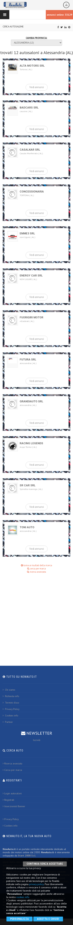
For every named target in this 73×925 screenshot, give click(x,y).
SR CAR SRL (28, 485)
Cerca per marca (12, 770)
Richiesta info (11, 696)
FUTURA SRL (28, 359)
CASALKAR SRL (30, 149)
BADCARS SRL (29, 107)
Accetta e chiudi (48, 918)
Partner (8, 722)
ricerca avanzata (36, 571)
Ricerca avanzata (12, 763)
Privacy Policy (11, 709)
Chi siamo (9, 689)
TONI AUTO (27, 527)
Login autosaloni (12, 793)
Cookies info (10, 715)
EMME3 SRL (27, 233)
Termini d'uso (11, 702)
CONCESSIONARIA (32, 191)
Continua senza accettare (45, 863)
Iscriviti (36, 740)
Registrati (8, 799)
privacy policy (36, 884)
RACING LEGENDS (31, 443)
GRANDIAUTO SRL (31, 401)
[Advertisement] (35, 615)
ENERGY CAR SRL (31, 275)
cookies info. (23, 897)
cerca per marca (36, 568)
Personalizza (19, 918)
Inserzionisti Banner (14, 806)
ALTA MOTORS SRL (32, 65)
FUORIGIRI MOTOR (31, 317)
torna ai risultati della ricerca (36, 565)
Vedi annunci (36, 87)
